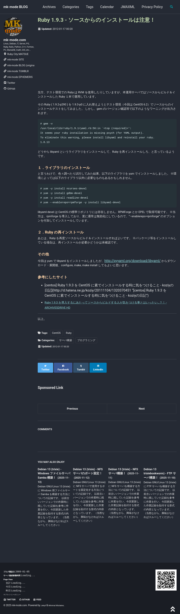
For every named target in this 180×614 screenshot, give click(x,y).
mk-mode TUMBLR (16, 81)
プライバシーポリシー (13, 595)
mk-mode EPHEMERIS (18, 87)
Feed (43, 599)
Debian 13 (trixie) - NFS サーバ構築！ (122, 487)
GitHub (9, 98)
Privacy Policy (150, 7)
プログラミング (86, 357)
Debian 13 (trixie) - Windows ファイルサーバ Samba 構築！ (54, 489)
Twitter (9, 93)
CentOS (56, 350)
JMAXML (126, 7)
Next (141, 424)
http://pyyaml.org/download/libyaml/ (145, 276)
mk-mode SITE (13, 69)
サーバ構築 (65, 357)
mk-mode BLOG (15, 7)
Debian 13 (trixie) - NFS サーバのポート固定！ (88, 489)
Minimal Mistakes (59, 605)
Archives (47, 7)
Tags (87, 7)
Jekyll (44, 605)
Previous (72, 424)
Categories (69, 7)
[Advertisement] (107, 60)
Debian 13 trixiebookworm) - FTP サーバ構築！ (157, 489)
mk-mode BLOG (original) (18, 75)
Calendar (105, 7)
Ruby (68, 350)
